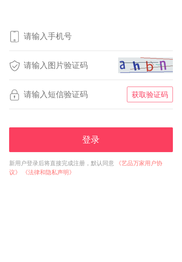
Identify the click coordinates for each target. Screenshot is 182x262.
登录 (91, 139)
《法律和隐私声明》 (48, 172)
